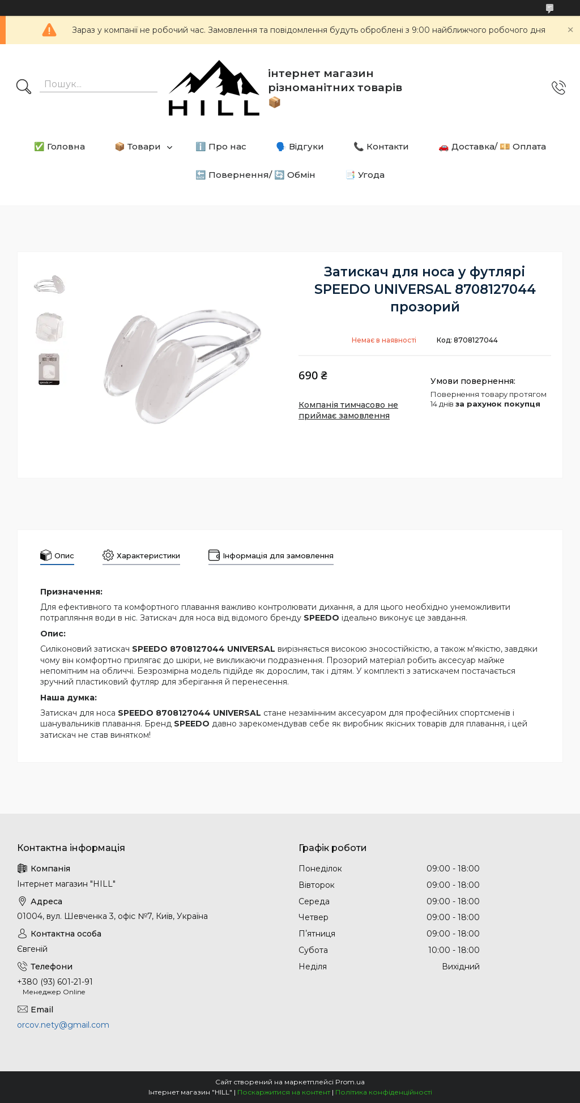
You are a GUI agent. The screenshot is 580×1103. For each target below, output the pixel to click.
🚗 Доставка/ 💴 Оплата (492, 146)
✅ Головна (59, 146)
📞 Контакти (381, 146)
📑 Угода (365, 174)
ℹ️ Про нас (220, 146)
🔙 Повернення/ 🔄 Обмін (255, 174)
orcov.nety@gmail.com (63, 1025)
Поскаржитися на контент (283, 1092)
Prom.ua (350, 1082)
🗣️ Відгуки (300, 146)
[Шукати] (23, 88)
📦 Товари (137, 146)
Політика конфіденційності (383, 1092)
